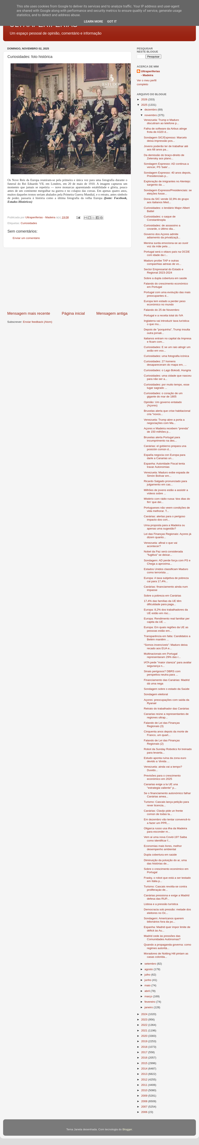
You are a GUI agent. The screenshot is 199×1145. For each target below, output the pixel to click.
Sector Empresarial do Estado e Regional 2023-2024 (163, 271)
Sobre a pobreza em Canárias (162, 595)
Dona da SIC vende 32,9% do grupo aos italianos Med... (166, 200)
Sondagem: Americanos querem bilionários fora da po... (164, 920)
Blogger (127, 1129)
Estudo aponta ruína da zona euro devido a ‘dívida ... (165, 759)
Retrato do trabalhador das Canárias (166, 708)
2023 (144, 1019)
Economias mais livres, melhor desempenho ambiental (163, 847)
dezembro (151, 109)
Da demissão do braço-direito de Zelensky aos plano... (164, 157)
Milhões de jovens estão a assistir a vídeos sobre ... (166, 491)
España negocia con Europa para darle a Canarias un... (164, 456)
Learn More (93, 21)
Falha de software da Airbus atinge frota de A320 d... (165, 130)
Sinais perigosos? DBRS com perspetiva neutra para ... (162, 673)
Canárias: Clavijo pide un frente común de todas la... (163, 812)
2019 (144, 1041)
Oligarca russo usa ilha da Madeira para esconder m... (165, 830)
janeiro (149, 1007)
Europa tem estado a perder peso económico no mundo (165, 303)
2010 (144, 1090)
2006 (144, 1112)
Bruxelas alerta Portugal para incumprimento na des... (162, 439)
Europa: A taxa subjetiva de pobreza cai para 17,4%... (166, 579)
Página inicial (73, 313)
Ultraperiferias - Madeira (150, 73)
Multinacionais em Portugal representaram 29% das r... (162, 655)
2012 (144, 1079)
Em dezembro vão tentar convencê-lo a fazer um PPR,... (167, 821)
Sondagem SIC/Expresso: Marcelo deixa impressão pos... (165, 139)
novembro (151, 115)
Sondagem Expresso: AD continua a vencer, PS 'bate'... (166, 165)
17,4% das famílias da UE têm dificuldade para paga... (163, 602)
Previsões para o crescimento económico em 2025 (162, 777)
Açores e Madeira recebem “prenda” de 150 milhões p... (166, 430)
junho (148, 980)
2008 (144, 1101)
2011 (144, 1084)
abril (147, 991)
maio (147, 985)
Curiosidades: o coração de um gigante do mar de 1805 (163, 395)
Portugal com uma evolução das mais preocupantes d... (167, 294)
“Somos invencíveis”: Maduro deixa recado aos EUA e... (166, 646)
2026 (144, 99)
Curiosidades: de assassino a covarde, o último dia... (162, 227)
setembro (150, 963)
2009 (144, 1095)
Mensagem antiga (111, 313)
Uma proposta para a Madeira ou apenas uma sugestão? (164, 527)
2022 (144, 1024)
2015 (144, 1063)
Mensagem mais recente (28, 313)
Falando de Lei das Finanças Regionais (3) (162, 724)
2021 (144, 1030)
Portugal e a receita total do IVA (163, 315)
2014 (144, 1068)
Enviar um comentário (26, 238)
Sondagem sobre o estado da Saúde (166, 688)
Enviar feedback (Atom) (37, 321)
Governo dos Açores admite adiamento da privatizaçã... (162, 236)
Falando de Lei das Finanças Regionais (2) (162, 742)
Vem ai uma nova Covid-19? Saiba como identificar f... (165, 838)
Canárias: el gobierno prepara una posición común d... (165, 447)
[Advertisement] (67, 279)
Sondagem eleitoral (156, 694)
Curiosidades (29, 223)
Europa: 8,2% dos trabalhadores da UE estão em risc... (166, 611)
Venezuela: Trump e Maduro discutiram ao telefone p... (161, 121)
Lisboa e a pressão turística (161, 904)
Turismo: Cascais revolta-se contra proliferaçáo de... (165, 888)
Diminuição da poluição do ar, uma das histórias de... (165, 862)
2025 (144, 104)
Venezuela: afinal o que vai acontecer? (160, 544)
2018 (144, 1046)
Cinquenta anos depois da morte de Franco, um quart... (166, 733)
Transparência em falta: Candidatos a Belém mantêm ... (167, 638)
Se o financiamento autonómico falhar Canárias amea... (167, 795)
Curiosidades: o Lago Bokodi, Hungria (167, 370)
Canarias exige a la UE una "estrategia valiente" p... (161, 786)
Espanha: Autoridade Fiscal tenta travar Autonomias (164, 465)
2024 (144, 1014)
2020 (144, 1035)
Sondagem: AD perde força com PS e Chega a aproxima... (167, 562)
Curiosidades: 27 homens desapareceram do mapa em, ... (165, 363)
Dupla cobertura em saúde (160, 854)
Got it (112, 21)
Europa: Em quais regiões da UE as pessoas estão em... (166, 629)
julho (147, 974)
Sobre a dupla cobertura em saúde (165, 278)
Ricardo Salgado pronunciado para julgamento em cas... (165, 483)
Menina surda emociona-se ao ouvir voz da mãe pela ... (166, 244)
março (148, 996)
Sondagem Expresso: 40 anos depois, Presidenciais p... (167, 174)
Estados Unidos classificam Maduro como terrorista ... (166, 571)
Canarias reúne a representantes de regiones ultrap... (166, 715)
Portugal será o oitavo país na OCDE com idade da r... (167, 253)
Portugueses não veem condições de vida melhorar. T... (167, 509)
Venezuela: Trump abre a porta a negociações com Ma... (164, 421)
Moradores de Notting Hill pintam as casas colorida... (166, 955)
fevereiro (150, 1001)
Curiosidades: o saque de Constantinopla (160, 218)
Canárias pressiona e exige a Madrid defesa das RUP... (166, 897)
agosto (149, 969)
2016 (144, 1057)
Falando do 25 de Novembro (161, 309)
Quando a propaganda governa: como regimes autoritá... (167, 946)
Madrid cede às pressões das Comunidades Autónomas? (162, 937)
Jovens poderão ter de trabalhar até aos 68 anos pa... (166, 148)
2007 (144, 1106)
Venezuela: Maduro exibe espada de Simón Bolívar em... (166, 474)
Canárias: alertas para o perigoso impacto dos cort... (164, 518)
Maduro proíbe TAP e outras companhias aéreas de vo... (162, 262)
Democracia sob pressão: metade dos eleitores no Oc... (167, 911)
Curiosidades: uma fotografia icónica (166, 356)
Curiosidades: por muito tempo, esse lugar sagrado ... (166, 386)
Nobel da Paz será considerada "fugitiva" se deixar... (163, 553)
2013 (144, 1073)
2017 (144, 1052)
